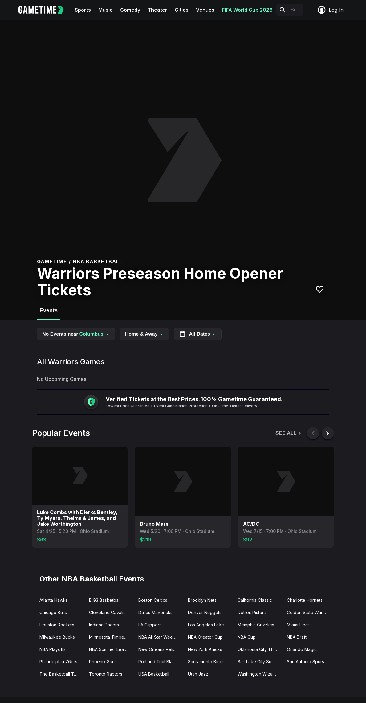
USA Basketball (153, 674)
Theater (157, 10)
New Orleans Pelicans (160, 649)
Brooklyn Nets (202, 600)
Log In (330, 9)
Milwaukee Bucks (57, 637)
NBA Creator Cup (205, 637)
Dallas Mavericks (155, 612)
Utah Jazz (198, 674)
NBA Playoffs (52, 649)
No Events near (76, 334)
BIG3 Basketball (104, 600)
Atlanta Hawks (53, 600)
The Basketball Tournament (61, 674)
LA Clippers (149, 624)
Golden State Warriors (309, 612)
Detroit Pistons (252, 612)
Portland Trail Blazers (159, 661)
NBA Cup (247, 637)
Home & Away (144, 334)
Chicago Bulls (53, 612)
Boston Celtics (152, 600)
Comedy (130, 10)
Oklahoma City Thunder (260, 649)
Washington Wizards (258, 674)
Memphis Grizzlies (256, 624)
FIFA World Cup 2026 (247, 10)
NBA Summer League (110, 649)
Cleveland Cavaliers (109, 612)
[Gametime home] (44, 10)
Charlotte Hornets (305, 600)
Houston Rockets (56, 624)
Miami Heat (298, 624)
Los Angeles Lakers (208, 624)
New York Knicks (205, 649)
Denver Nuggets (205, 612)
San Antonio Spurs (305, 661)
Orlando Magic (302, 649)
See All (288, 433)
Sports (83, 10)
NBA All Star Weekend (160, 637)
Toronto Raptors (105, 674)
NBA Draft (297, 637)
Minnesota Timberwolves (111, 637)
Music (105, 10)
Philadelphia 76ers (58, 661)
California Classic (255, 600)
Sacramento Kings (206, 661)
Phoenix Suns (103, 661)
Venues (205, 10)
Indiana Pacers (104, 624)
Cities (182, 10)
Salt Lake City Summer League (260, 661)
